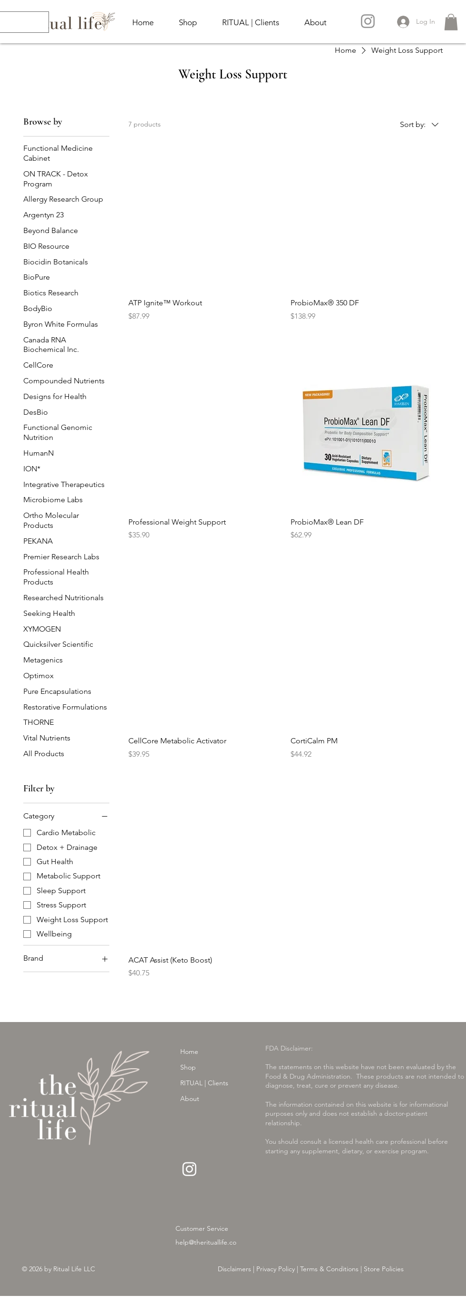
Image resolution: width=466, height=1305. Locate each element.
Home (189, 1051)
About (189, 1098)
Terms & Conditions (329, 1269)
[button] (451, 22)
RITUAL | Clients (204, 1083)
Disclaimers (234, 1269)
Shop (188, 1067)
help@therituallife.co (205, 1242)
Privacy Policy (274, 1269)
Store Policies (384, 1269)
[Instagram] (368, 21)
